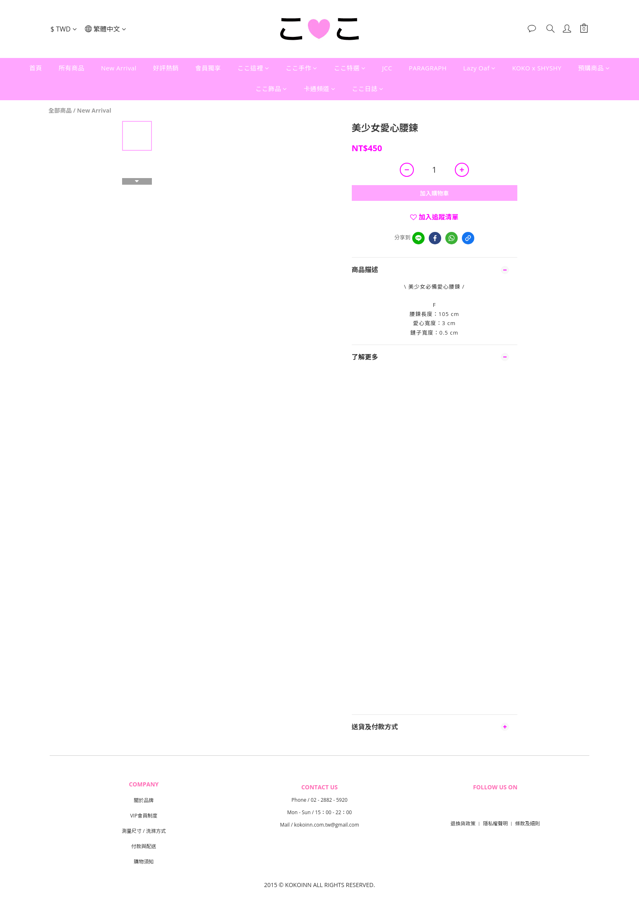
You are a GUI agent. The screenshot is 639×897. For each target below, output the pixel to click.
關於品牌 (144, 800)
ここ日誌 (368, 88)
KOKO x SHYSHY (536, 68)
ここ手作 (301, 68)
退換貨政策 (463, 823)
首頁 (35, 68)
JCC (387, 68)
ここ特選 (350, 68)
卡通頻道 (320, 88)
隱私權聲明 (495, 823)
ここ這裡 (253, 68)
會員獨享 (208, 68)
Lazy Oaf (479, 68)
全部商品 (60, 110)
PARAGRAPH (428, 68)
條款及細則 (527, 823)
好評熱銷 (166, 68)
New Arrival (119, 68)
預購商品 (594, 68)
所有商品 (71, 68)
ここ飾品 (271, 88)
